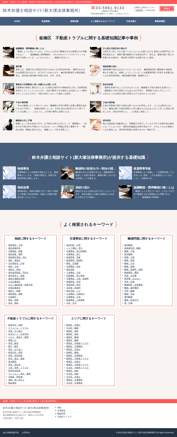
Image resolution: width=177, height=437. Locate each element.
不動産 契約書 (15, 377)
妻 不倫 (128, 303)
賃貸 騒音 (13, 343)
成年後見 (107, 120)
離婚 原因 (129, 260)
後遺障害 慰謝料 (74, 260)
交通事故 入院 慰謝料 (77, 278)
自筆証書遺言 (14, 288)
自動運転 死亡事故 (75, 275)
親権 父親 (129, 257)
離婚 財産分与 (131, 300)
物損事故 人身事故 (75, 300)
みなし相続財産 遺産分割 (20, 285)
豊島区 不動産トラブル (77, 343)
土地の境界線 (109, 102)
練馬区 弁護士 (73, 325)
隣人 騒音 (13, 346)
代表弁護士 (131, 21)
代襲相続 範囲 (15, 251)
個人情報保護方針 (11, 432)
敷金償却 (12, 383)
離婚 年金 (129, 294)
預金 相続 (13, 303)
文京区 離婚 (72, 328)
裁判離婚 (128, 245)
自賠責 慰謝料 (73, 288)
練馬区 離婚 (72, 337)
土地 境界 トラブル (18, 368)
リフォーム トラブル (18, 328)
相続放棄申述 (14, 248)
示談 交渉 (71, 303)
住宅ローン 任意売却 (18, 334)
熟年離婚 (128, 254)
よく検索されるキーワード (103, 21)
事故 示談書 (72, 263)
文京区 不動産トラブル (77, 368)
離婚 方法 (129, 263)
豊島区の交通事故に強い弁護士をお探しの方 (36, 84)
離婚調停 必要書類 (133, 285)
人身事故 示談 (73, 272)
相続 (59, 407)
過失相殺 (70, 269)
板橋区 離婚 (72, 352)
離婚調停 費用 (131, 272)
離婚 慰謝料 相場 (133, 269)
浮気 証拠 (129, 282)
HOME (17, 21)
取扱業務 (46, 21)
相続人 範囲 (14, 291)
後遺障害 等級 (73, 257)
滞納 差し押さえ (16, 380)
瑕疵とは (12, 340)
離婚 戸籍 (129, 251)
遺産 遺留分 (14, 260)
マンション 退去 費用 (19, 374)
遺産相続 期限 (15, 294)
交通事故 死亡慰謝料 (76, 251)
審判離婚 (128, 297)
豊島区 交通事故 (74, 380)
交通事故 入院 (73, 297)
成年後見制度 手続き (18, 272)
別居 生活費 (130, 275)
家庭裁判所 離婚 (132, 248)
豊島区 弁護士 (73, 349)
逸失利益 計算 (73, 245)
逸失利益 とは (73, 291)
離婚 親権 (129, 266)
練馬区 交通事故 (74, 346)
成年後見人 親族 (16, 275)
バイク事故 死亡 (74, 248)
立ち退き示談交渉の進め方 (115, 48)
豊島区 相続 (72, 371)
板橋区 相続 (72, 331)
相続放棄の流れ (110, 66)
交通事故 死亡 (73, 254)
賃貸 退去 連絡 (16, 358)
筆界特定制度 (14, 371)
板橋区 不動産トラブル (77, 364)
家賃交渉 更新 (15, 352)
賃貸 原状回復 (15, 355)
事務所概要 (160, 21)
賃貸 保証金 (14, 364)
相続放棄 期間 (15, 254)
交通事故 (61, 410)
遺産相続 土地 (15, 245)
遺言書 (19, 66)
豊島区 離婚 (72, 340)
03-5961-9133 (110, 8)
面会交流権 (108, 84)
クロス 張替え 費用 (18, 337)
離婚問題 (61, 413)
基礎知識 (74, 21)
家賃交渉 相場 (15, 325)
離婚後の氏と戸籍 (24, 120)
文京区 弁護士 (73, 377)
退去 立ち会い (15, 349)
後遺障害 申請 (73, 282)
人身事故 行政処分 (75, 294)
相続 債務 (13, 300)
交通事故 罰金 (73, 266)
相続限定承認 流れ (17, 257)
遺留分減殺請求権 (16, 278)
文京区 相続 (72, 374)
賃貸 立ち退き (15, 331)
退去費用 (12, 361)
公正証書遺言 (14, 282)
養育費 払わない (132, 278)
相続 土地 (13, 266)
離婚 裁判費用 (131, 288)
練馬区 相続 (72, 334)
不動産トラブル (64, 416)
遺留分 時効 (14, 269)
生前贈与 (12, 297)
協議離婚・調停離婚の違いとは (30, 48)
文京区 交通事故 (74, 383)
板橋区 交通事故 (74, 355)
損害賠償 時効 (73, 285)
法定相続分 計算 (16, 263)
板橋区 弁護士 (73, 361)
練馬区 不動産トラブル (77, 358)
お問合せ (166, 9)
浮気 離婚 (129, 291)
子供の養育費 (22, 102)
